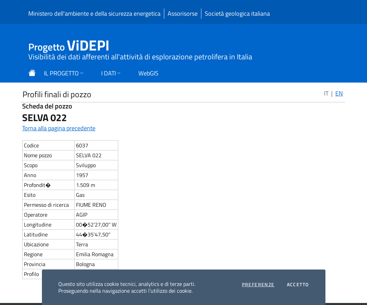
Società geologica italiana (237, 13)
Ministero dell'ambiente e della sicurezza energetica (94, 13)
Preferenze (258, 284)
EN (339, 93)
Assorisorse (183, 13)
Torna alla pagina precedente (58, 128)
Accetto (298, 284)
